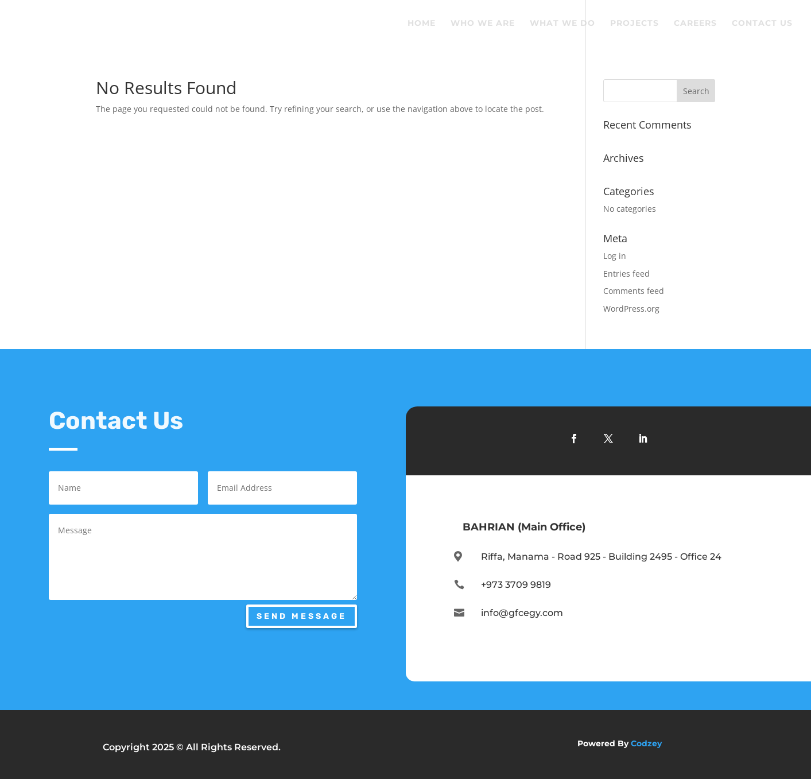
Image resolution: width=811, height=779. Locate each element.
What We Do (562, 23)
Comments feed (633, 290)
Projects (634, 23)
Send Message (302, 616)
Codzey (646, 743)
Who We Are (483, 23)
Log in (614, 255)
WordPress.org (631, 308)
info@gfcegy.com (522, 612)
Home (422, 23)
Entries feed (626, 273)
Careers (695, 23)
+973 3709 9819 (516, 584)
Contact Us (762, 23)
